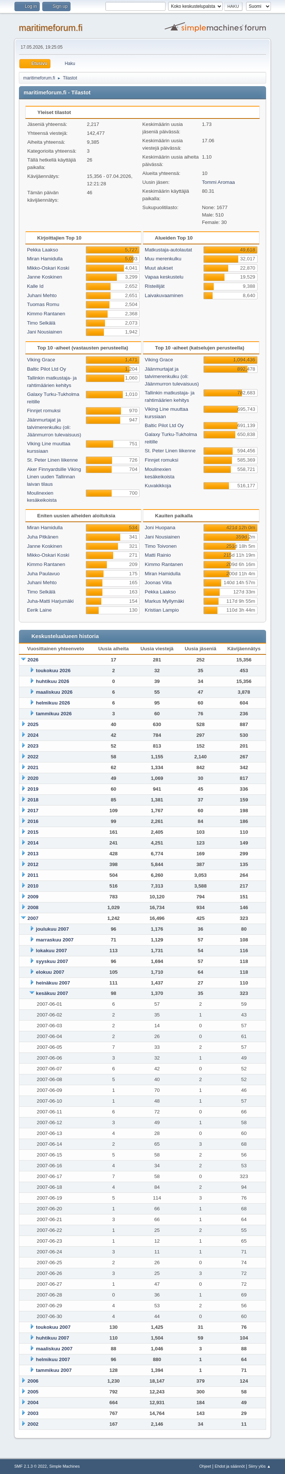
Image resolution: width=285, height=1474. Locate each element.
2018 (33, 800)
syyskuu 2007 (52, 961)
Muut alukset (159, 268)
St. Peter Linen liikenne (52, 460)
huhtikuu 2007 (52, 1338)
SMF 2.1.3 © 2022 (30, 1466)
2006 (33, 1381)
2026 (33, 660)
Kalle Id (35, 286)
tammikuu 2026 (54, 713)
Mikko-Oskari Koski (48, 268)
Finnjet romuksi (43, 410)
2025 (33, 724)
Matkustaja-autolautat (168, 250)
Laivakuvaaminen (164, 295)
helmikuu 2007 (53, 1359)
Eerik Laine (39, 610)
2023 (33, 746)
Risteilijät (154, 286)
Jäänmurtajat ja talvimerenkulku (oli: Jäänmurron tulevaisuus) (54, 427)
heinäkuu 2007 (53, 983)
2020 (33, 778)
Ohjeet (205, 1466)
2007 (33, 918)
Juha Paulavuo (43, 573)
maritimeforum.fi (50, 28)
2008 (33, 907)
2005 (33, 1392)
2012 (33, 864)
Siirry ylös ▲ (259, 1466)
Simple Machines (64, 1466)
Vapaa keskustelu (164, 277)
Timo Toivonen (161, 546)
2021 (33, 767)
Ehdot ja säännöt (229, 1466)
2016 (33, 821)
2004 (33, 1402)
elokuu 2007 (50, 972)
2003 (33, 1413)
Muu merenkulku (163, 258)
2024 (33, 735)
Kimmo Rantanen (46, 313)
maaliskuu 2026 (54, 692)
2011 (33, 875)
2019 (33, 789)
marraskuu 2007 (55, 940)
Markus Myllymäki (164, 601)
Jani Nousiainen (44, 332)
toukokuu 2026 (53, 670)
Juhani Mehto (42, 295)
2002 (33, 1424)
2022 (33, 756)
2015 (33, 832)
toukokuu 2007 (53, 1327)
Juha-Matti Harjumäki (50, 601)
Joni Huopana (160, 527)
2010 (33, 886)
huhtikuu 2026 (52, 681)
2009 (33, 896)
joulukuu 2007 (52, 929)
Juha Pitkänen (42, 537)
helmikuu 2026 (53, 703)
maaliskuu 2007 (54, 1348)
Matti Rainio (158, 555)
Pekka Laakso (42, 250)
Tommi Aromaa (218, 182)
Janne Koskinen (44, 277)
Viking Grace (41, 359)
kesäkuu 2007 (52, 993)
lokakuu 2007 (51, 950)
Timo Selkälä (41, 323)
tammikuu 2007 (54, 1370)
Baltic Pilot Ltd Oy (46, 369)
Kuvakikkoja (158, 485)
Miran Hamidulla (45, 258)
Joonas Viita (158, 582)
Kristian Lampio (162, 610)
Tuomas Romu (43, 304)
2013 (33, 853)
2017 (33, 810)
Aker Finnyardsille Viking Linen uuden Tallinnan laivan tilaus (54, 476)
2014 (33, 843)
